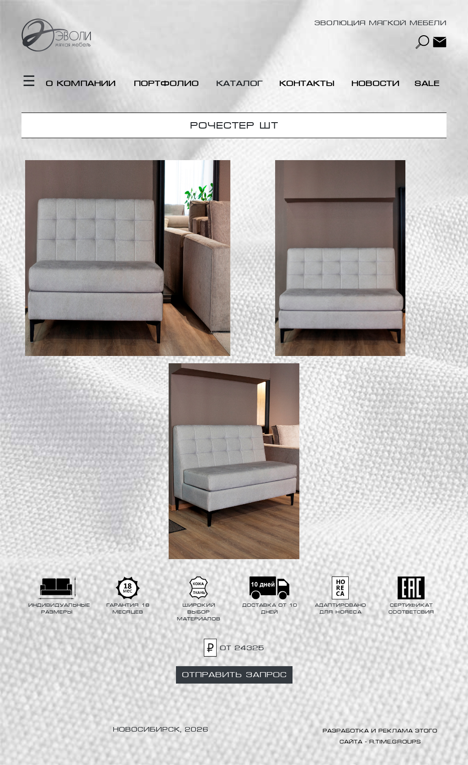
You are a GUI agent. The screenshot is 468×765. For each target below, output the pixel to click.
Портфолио (166, 83)
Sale (427, 83)
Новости (375, 83)
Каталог (239, 83)
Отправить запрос (234, 675)
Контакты (307, 83)
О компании (81, 83)
